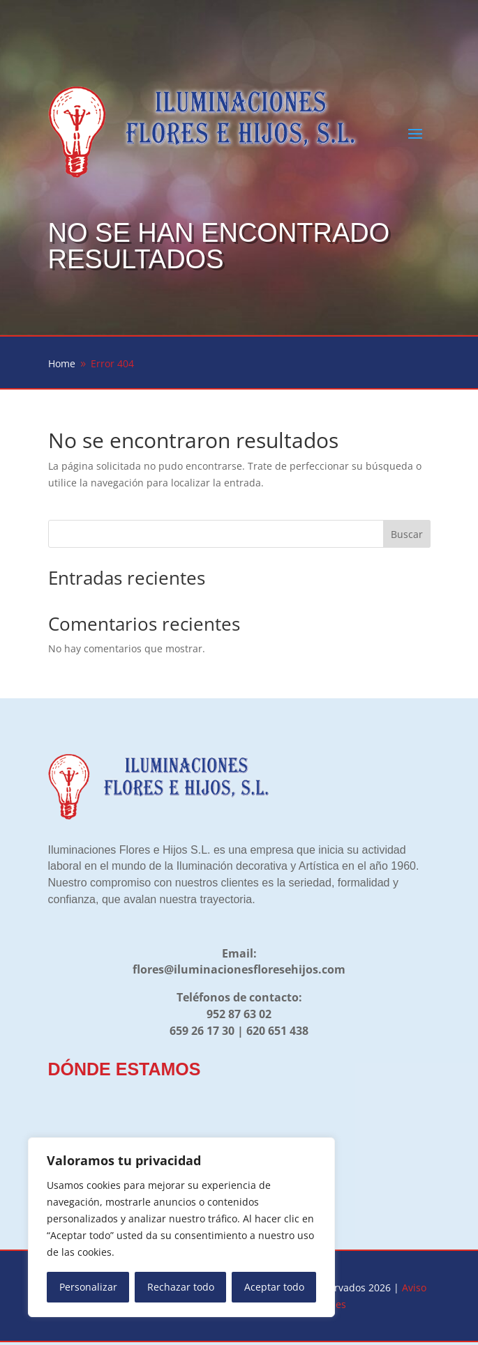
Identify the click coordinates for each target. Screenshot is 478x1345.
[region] (181, 1227)
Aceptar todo (274, 1286)
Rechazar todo (180, 1286)
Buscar (407, 534)
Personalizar (88, 1286)
